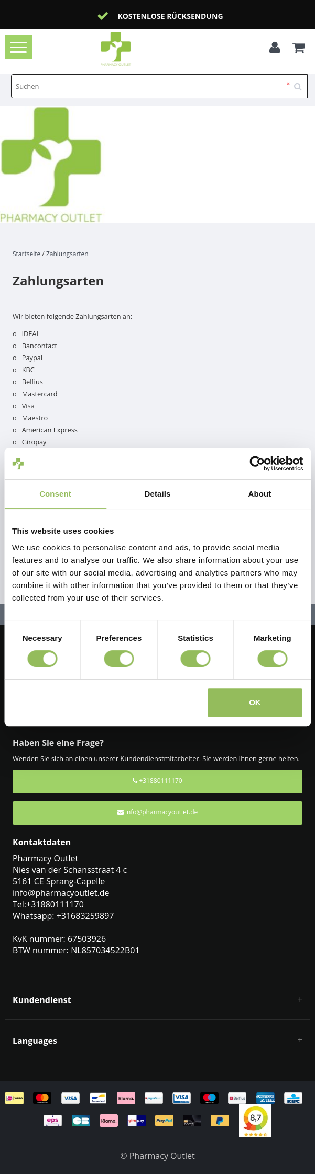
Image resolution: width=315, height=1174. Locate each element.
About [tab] (259, 493)
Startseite (26, 253)
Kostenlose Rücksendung (170, 16)
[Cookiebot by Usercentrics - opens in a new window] (257, 463)
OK (255, 702)
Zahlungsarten (67, 253)
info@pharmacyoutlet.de (157, 812)
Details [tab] (158, 493)
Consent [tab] (55, 493)
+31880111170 (157, 780)
